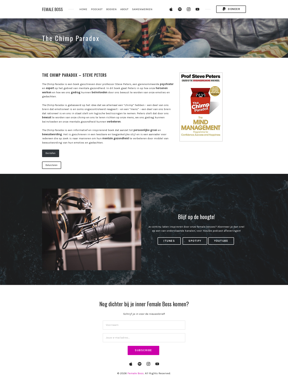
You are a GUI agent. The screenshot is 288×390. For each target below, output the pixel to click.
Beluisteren (51, 165)
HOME (83, 9)
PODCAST (96, 9)
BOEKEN (111, 9)
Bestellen (50, 153)
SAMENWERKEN (142, 9)
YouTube (221, 240)
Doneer (231, 9)
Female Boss (52, 9)
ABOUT (124, 9)
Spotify (194, 240)
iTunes (169, 240)
